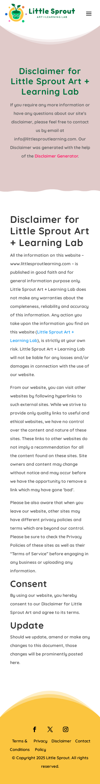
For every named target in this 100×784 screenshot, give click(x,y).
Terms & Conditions (20, 745)
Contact (82, 740)
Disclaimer (61, 740)
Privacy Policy (40, 745)
